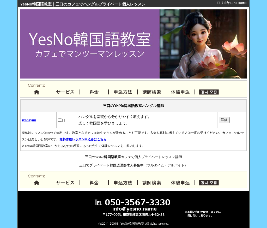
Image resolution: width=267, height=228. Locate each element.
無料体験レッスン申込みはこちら (82, 139)
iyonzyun (29, 120)
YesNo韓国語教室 (132, 223)
